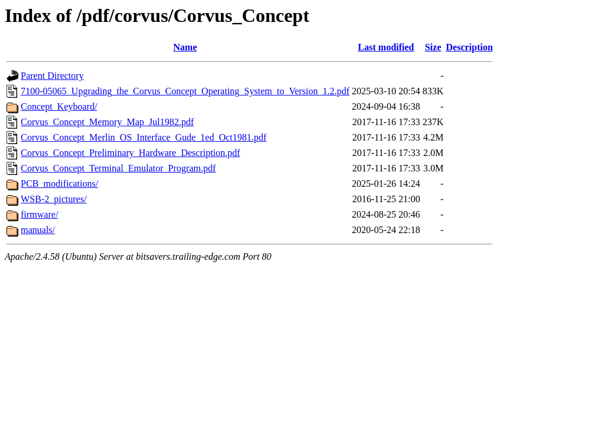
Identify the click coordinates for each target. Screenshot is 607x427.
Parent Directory (52, 76)
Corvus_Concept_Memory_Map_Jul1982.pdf (107, 122)
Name (185, 47)
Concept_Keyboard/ (59, 106)
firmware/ (39, 214)
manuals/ (38, 230)
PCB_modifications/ (59, 184)
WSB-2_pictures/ (54, 199)
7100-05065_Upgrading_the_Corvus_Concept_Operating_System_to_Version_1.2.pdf (185, 91)
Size (433, 47)
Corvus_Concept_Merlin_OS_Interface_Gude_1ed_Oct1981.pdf (144, 137)
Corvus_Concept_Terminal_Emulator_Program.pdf (118, 168)
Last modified (386, 47)
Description (469, 47)
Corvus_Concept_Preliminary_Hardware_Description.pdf (130, 153)
